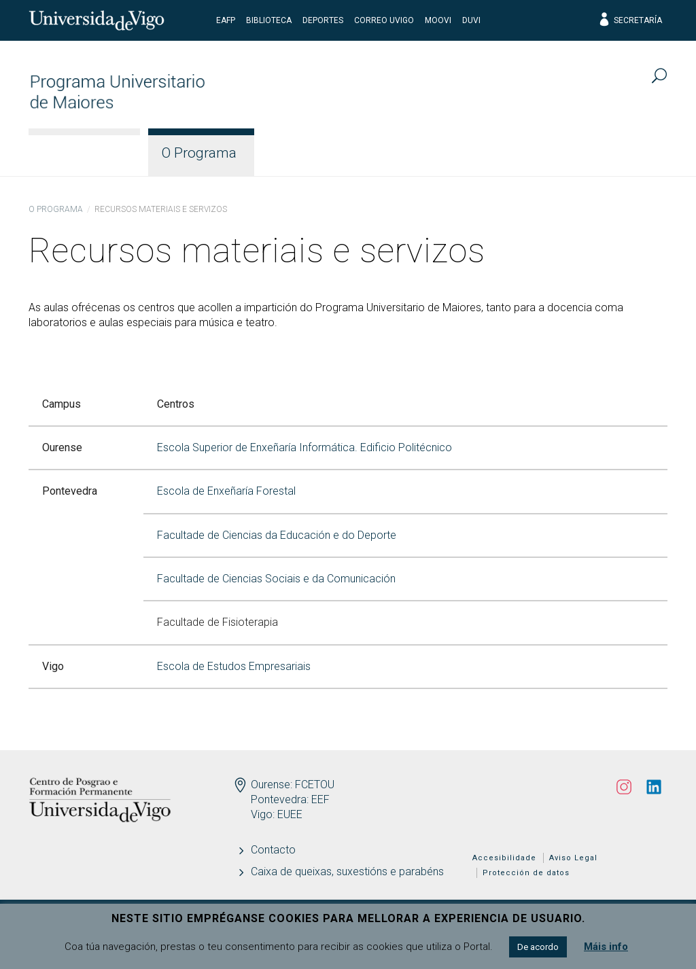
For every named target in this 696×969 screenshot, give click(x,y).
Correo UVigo (384, 20)
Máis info (606, 946)
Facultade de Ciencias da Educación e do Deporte (276, 535)
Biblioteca (269, 20)
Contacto (273, 849)
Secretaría (629, 20)
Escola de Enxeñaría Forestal (226, 490)
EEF (320, 799)
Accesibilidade (504, 857)
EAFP (225, 20)
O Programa (199, 153)
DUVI (471, 20)
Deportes (322, 20)
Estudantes (500, 153)
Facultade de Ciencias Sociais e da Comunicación (276, 578)
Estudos (302, 153)
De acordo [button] (538, 947)
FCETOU (314, 784)
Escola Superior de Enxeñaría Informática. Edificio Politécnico (304, 447)
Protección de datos (526, 872)
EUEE (289, 814)
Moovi (438, 20)
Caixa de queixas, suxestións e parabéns (347, 871)
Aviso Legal (573, 857)
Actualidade (612, 153)
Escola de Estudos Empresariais (234, 666)
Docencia (396, 153)
